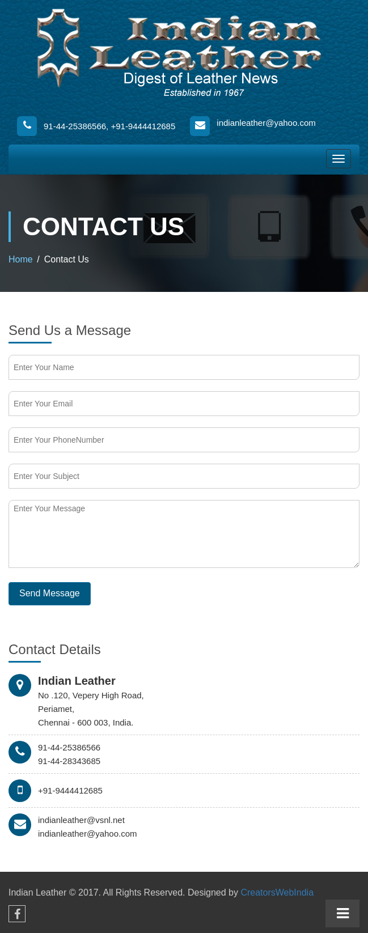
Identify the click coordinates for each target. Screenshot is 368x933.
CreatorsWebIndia (277, 892)
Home (21, 259)
